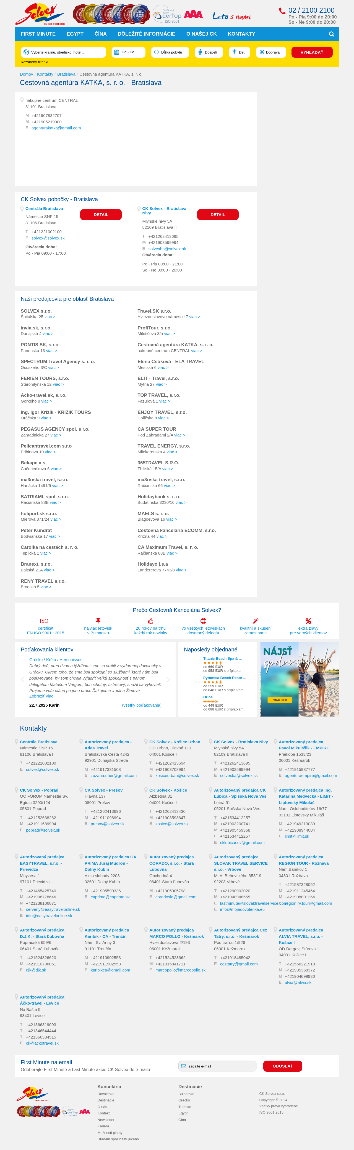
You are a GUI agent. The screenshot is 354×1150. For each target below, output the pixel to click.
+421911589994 (41, 823)
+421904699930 (300, 976)
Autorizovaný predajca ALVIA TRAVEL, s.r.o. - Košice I (301, 936)
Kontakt (104, 1113)
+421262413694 (170, 763)
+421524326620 (41, 957)
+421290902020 (235, 890)
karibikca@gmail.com (110, 970)
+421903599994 (164, 242)
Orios (208, 697)
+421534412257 (235, 817)
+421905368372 (300, 970)
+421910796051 (41, 963)
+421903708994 (170, 769)
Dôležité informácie (146, 34)
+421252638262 (41, 817)
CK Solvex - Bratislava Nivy (164, 210)
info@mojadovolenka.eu (242, 909)
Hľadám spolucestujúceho (118, 1139)
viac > (50, 316)
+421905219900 (47, 121)
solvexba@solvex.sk (167, 248)
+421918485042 (235, 957)
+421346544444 (41, 1030)
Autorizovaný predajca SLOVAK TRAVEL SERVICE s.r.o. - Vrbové (241, 863)
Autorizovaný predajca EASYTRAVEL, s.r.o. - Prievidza (42, 863)
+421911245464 (300, 890)
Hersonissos (70, 659)
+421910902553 (106, 957)
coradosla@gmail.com (176, 897)
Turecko (184, 1106)
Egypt (75, 34)
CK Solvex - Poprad (39, 789)
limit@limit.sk (297, 836)
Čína (101, 34)
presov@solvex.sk (107, 823)
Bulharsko (186, 1094)
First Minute (38, 34)
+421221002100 (47, 231)
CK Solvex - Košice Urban (174, 741)
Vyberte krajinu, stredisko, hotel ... (58, 52)
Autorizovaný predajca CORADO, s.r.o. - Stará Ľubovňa (171, 863)
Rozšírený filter (34, 62)
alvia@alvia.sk (298, 982)
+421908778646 (41, 897)
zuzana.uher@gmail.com (114, 775)
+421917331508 (106, 769)
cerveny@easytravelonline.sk (53, 909)
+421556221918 (300, 963)
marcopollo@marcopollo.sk (180, 970)
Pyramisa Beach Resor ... (224, 677)
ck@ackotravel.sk (42, 1043)
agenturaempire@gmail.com (311, 775)
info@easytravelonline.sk (49, 915)
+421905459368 (235, 829)
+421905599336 (106, 890)
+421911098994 (106, 817)
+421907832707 (47, 115)
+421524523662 (170, 957)
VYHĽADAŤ (312, 52)
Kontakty (241, 34)
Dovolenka (106, 1094)
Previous (26, 682)
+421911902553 (106, 963)
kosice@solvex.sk (171, 823)
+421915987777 (300, 769)
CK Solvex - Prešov (104, 789)
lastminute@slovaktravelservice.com (253, 903)
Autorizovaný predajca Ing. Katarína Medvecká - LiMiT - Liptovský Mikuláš (306, 796)
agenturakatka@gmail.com (56, 128)
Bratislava (66, 73)
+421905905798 (170, 890)
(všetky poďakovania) (142, 704)
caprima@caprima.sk (110, 897)
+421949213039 (300, 823)
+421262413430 (170, 811)
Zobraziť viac (41, 696)
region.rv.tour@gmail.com (308, 903)
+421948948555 (235, 897)
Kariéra (103, 1126)
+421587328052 (300, 884)
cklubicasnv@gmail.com (242, 842)
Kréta (51, 659)
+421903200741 (235, 823)
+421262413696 (106, 811)
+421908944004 (300, 829)
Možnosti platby (110, 1132)
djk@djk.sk (36, 970)
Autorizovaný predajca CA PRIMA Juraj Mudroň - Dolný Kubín (110, 863)
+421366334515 (41, 1036)
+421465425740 (41, 890)
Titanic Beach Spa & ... (222, 658)
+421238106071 (41, 903)
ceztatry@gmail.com (239, 963)
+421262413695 (164, 236)
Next (168, 682)
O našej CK (201, 34)
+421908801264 (300, 897)
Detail (101, 214)
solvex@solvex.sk (48, 237)
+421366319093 (41, 1024)
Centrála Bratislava (44, 208)
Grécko (36, 659)
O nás (102, 1106)
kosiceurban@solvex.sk (177, 775)
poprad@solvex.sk (43, 829)
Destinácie (106, 1100)
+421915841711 (170, 963)
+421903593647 (170, 817)
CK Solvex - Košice (168, 789)
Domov (26, 73)
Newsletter (106, 1119)
